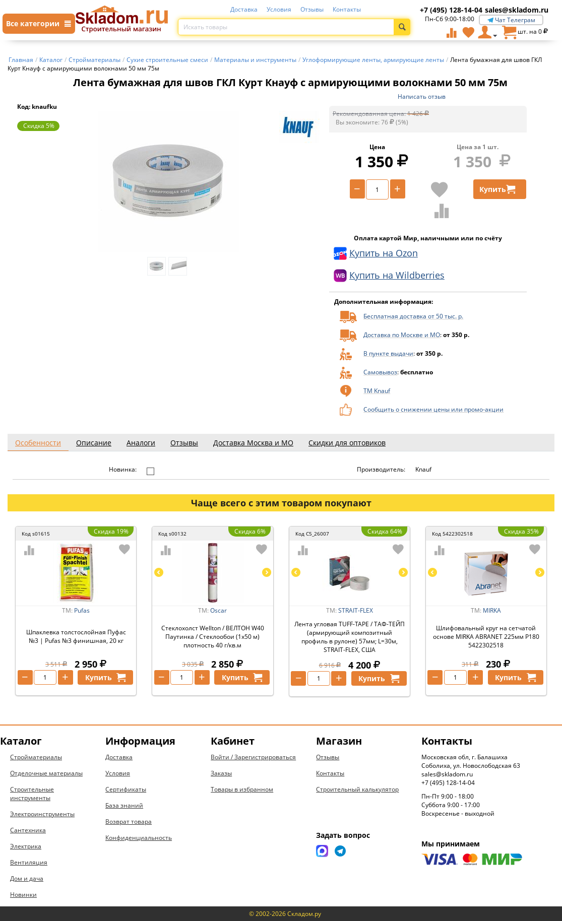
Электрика (25, 846)
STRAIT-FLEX (355, 610)
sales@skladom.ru (516, 10)
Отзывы (312, 9)
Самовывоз (380, 372)
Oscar (218, 610)
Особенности (38, 442)
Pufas (82, 610)
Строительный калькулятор (357, 789)
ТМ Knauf (376, 390)
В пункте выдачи (388, 353)
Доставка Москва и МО (253, 442)
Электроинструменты (42, 814)
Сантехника (28, 830)
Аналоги (141, 442)
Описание (93, 442)
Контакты (347, 9)
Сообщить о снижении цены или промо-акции (433, 409)
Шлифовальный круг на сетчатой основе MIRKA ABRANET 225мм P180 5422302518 (486, 636)
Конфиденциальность (138, 837)
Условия (279, 9)
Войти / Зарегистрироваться (253, 757)
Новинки (23, 894)
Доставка (244, 9)
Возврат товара (128, 821)
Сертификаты (125, 789)
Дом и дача (26, 878)
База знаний (124, 805)
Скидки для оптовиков (347, 442)
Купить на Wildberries (389, 275)
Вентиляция (28, 862)
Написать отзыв (422, 96)
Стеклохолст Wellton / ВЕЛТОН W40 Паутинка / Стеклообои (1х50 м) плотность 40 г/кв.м (212, 636)
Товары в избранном (242, 789)
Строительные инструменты (32, 793)
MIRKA (492, 610)
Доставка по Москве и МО (401, 335)
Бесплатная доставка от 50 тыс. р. (413, 316)
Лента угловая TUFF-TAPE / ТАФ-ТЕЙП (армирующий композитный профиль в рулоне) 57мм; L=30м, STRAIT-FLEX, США (349, 637)
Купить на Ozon (376, 253)
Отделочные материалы (46, 773)
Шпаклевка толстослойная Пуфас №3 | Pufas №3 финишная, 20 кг (76, 636)
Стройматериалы (36, 757)
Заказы (221, 773)
